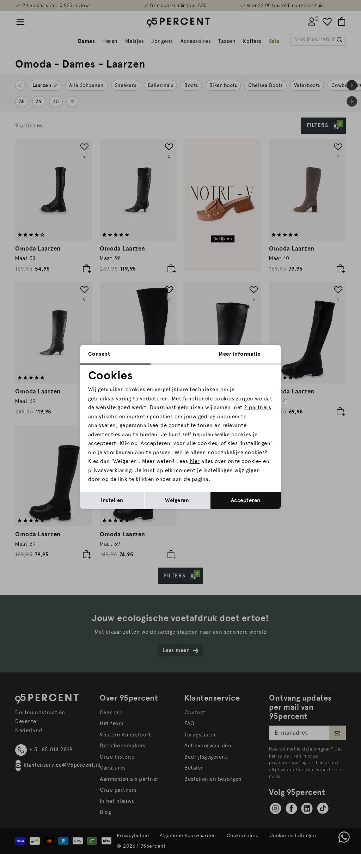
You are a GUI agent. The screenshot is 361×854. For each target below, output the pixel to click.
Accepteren (246, 500)
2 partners (257, 407)
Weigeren (177, 500)
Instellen (111, 500)
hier (195, 461)
